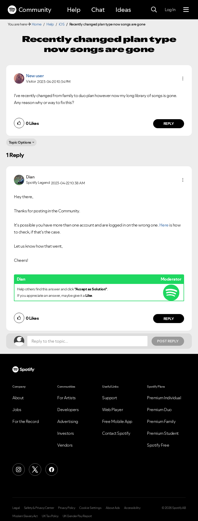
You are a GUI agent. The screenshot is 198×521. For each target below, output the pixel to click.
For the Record (25, 421)
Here (164, 225)
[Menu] (186, 9)
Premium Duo (159, 409)
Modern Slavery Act (25, 516)
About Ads (113, 508)
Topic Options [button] (20, 142)
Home (37, 24)
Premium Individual (164, 398)
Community (29, 9)
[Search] (154, 9)
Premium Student (163, 433)
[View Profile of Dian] (30, 177)
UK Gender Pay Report (77, 516)
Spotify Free (158, 445)
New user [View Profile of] (35, 76)
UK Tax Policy (50, 516)
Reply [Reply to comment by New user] (168, 123)
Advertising (67, 421)
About (18, 398)
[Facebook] (51, 469)
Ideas (123, 9)
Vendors (65, 445)
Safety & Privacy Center (39, 508)
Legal (16, 508)
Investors (65, 433)
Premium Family (161, 421)
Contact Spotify (116, 433)
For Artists (66, 398)
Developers (68, 409)
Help (73, 9)
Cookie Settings (90, 508)
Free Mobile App (117, 421)
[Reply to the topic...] (87, 341)
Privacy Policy (66, 508)
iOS (61, 24)
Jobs (16, 409)
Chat (98, 9)
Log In (170, 9)
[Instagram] (18, 469)
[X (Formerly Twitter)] (35, 469)
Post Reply (168, 341)
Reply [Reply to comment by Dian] (168, 318)
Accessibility (132, 508)
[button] (183, 78)
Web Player (112, 409)
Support (109, 398)
